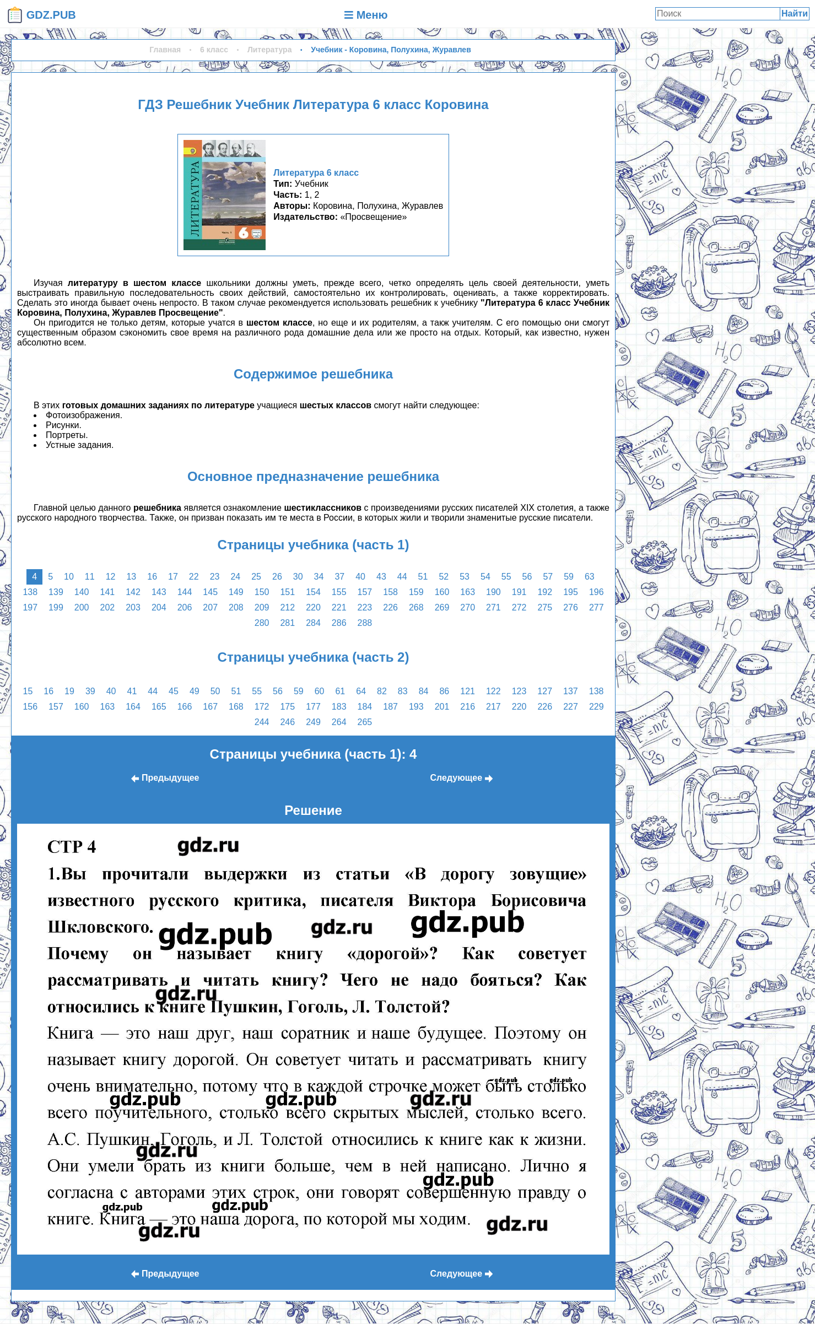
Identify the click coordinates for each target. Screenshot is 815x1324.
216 (467, 706)
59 (569, 576)
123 (519, 691)
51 (423, 576)
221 (339, 607)
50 (215, 691)
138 (30, 592)
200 (81, 607)
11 (90, 576)
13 (131, 576)
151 (287, 592)
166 (184, 706)
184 (365, 706)
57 (548, 576)
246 (287, 722)
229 (596, 706)
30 (298, 576)
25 (256, 576)
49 (194, 691)
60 (320, 691)
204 (159, 607)
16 (152, 576)
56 (527, 576)
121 (467, 691)
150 (262, 592)
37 (339, 576)
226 (390, 607)
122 (493, 691)
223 (365, 607)
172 (262, 706)
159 (416, 592)
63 (590, 576)
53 (464, 576)
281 (287, 623)
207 (210, 607)
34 (319, 576)
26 (277, 576)
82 (382, 691)
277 (596, 607)
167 (210, 706)
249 (313, 722)
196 (596, 592)
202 (107, 607)
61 (340, 691)
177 (313, 706)
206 (184, 607)
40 (360, 576)
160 (442, 592)
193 (416, 706)
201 (442, 706)
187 (390, 706)
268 (416, 607)
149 (236, 592)
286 (339, 623)
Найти (794, 13)
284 (313, 623)
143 (159, 592)
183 (339, 706)
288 (365, 623)
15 (28, 691)
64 (361, 691)
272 (519, 607)
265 (365, 722)
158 (390, 592)
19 (69, 691)
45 (174, 691)
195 (570, 592)
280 (262, 623)
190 (493, 592)
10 (69, 576)
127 (544, 691)
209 (262, 607)
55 (506, 576)
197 (30, 607)
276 (570, 607)
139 (55, 592)
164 (133, 706)
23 (215, 576)
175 (287, 706)
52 (444, 576)
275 (544, 607)
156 (30, 706)
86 (444, 691)
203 (133, 607)
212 (287, 607)
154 (313, 592)
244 (262, 722)
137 (570, 691)
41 (132, 691)
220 (313, 607)
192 (544, 592)
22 (194, 576)
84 (424, 691)
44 (402, 576)
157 (365, 592)
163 (467, 592)
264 (339, 722)
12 (111, 576)
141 (107, 592)
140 (81, 592)
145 (210, 592)
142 (133, 592)
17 (173, 576)
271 (493, 607)
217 (493, 706)
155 (339, 592)
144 (184, 592)
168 (236, 706)
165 (159, 706)
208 (236, 607)
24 (235, 576)
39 (90, 691)
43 (381, 576)
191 (519, 592)
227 (570, 706)
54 (485, 576)
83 (403, 691)
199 (55, 607)
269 (442, 607)
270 (467, 607)
